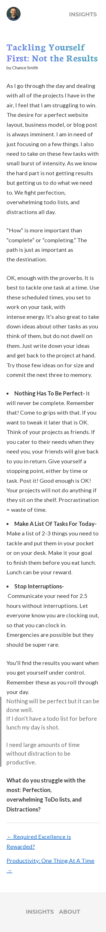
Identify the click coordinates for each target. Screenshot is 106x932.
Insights (83, 14)
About (69, 911)
